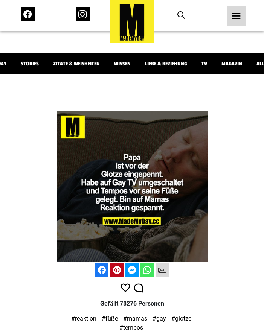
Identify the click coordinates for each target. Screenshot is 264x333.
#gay (159, 318)
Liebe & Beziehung (166, 64)
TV (204, 64)
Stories (30, 64)
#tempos (131, 327)
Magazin (231, 64)
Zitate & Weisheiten (76, 64)
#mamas (135, 318)
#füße (110, 318)
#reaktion (83, 318)
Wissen (122, 64)
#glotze (181, 318)
